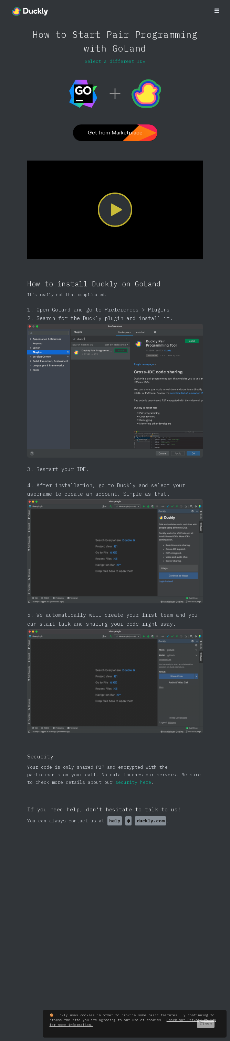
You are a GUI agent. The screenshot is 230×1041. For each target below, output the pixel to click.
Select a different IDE (115, 61)
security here (133, 782)
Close (206, 1023)
